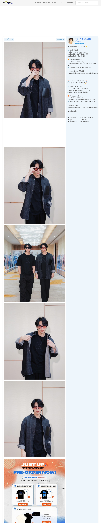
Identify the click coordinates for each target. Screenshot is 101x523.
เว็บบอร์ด (70, 3)
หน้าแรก (38, 3)
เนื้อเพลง (55, 3)
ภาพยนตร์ (46, 3)
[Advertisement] (50, 21)
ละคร (63, 3)
